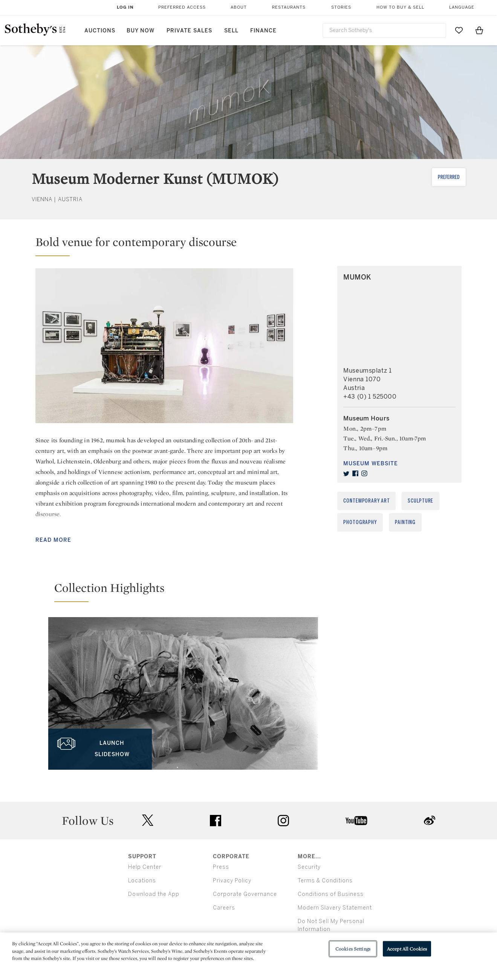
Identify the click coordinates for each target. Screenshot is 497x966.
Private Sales (189, 31)
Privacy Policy (232, 880)
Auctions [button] (99, 31)
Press (221, 867)
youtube (356, 820)
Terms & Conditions (325, 880)
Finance (263, 31)
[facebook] (355, 474)
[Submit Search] (437, 30)
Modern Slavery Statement (335, 908)
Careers (224, 908)
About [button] (239, 7)
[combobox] (385, 30)
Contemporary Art (366, 501)
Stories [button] (341, 7)
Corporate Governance (245, 894)
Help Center (144, 867)
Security (309, 867)
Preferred (449, 177)
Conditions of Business (331, 894)
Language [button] (461, 7)
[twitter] (346, 474)
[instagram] (364, 474)
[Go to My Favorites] (459, 30)
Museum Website (370, 463)
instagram (283, 820)
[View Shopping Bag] (479, 30)
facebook (215, 820)
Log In (125, 7)
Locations (142, 880)
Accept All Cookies (407, 948)
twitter (147, 820)
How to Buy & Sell (400, 7)
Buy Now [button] (140, 31)
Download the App (153, 894)
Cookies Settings (352, 948)
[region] (248, 949)
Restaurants (289, 7)
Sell (231, 31)
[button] (164, 245)
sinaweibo (429, 820)
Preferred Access (182, 7)
